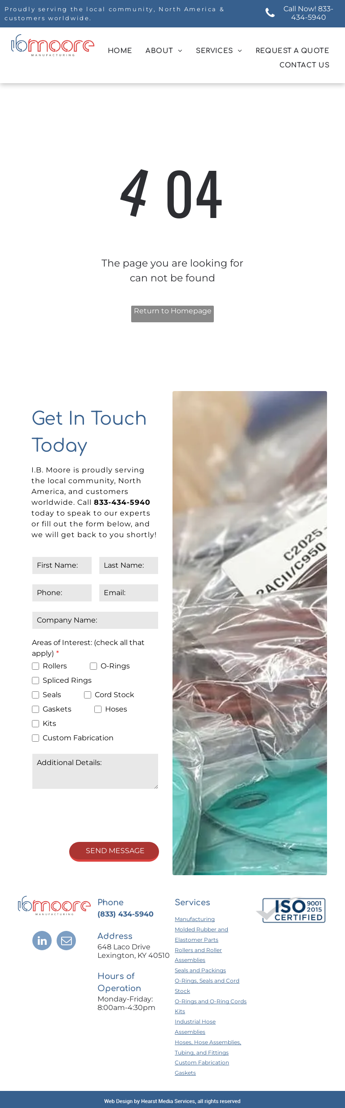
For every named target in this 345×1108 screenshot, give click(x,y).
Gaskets (185, 1031)
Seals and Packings (200, 928)
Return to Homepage (173, 311)
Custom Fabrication (202, 1020)
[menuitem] (120, 51)
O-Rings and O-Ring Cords (211, 959)
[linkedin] (42, 900)
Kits (180, 969)
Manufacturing (195, 877)
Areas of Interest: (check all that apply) (88, 648)
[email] (66, 900)
